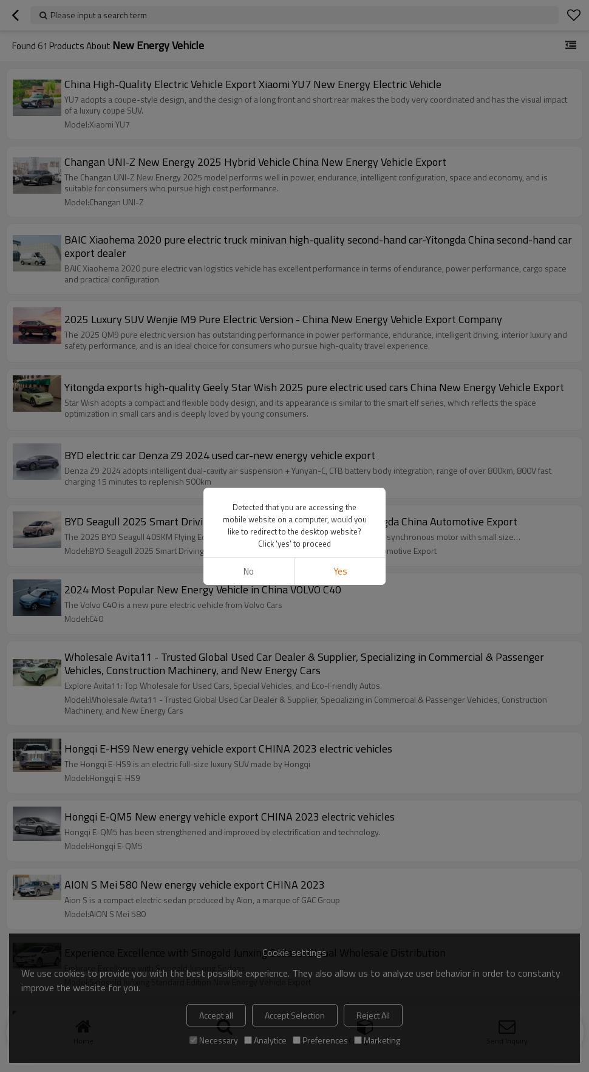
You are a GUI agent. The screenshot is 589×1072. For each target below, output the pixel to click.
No (248, 571)
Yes (340, 571)
